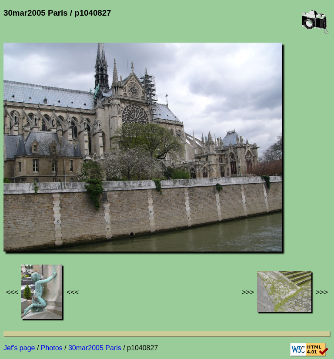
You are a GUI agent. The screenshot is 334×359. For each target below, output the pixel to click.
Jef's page (19, 348)
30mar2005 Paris (94, 348)
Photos (52, 348)
